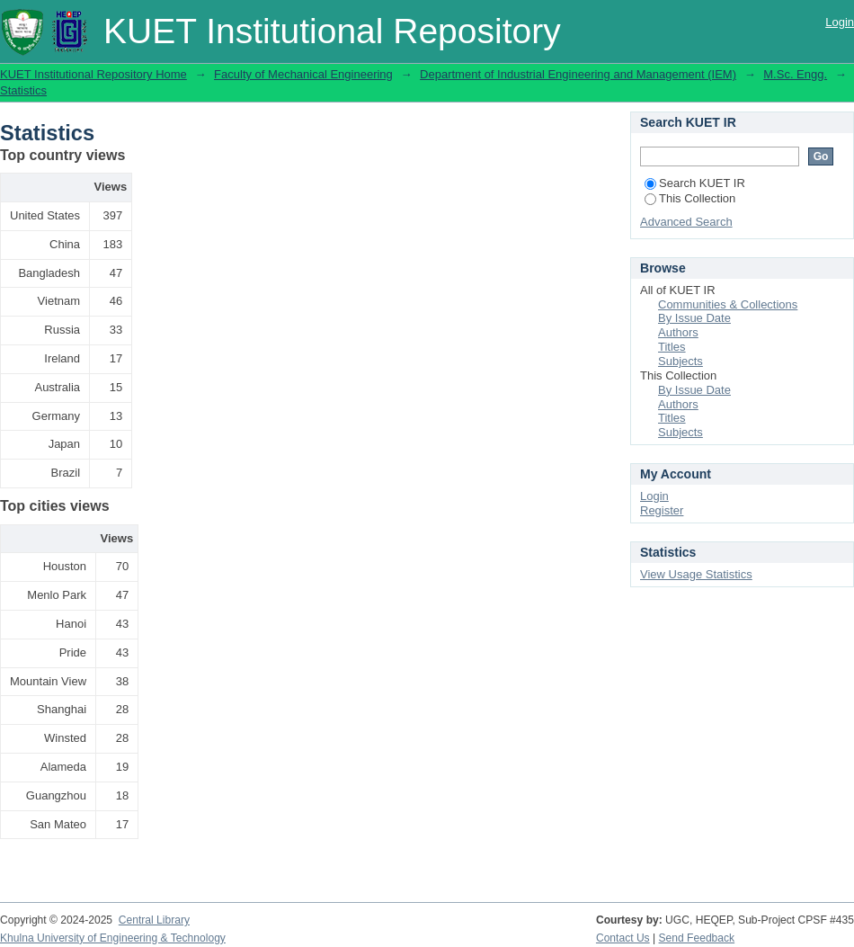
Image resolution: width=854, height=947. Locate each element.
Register (661, 510)
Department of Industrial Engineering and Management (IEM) (578, 74)
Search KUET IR (695, 183)
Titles (672, 346)
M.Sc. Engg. (795, 74)
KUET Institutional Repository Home (93, 74)
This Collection (690, 198)
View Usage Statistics (696, 574)
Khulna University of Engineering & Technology (113, 938)
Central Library (154, 920)
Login (839, 22)
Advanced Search (686, 221)
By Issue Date (694, 318)
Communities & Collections (727, 304)
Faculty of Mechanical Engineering (303, 74)
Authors (678, 332)
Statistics (23, 90)
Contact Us (623, 938)
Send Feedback (697, 938)
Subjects (680, 361)
